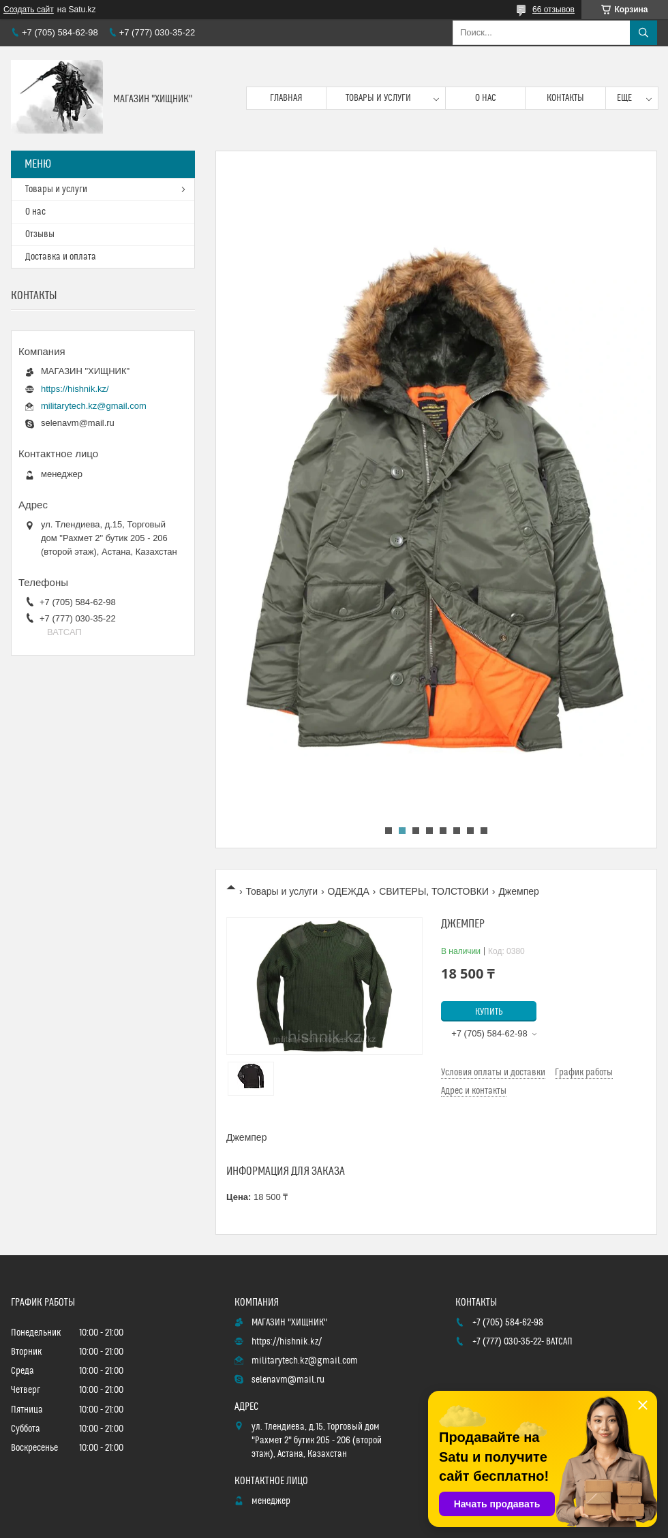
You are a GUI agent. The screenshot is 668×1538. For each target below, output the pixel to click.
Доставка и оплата (60, 256)
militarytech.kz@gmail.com (94, 406)
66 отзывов (553, 9)
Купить (489, 1011)
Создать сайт (28, 9)
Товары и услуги (378, 98)
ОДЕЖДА (348, 891)
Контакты (565, 98)
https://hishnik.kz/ (75, 389)
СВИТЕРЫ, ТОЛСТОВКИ (434, 891)
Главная (286, 98)
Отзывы (40, 234)
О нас (485, 98)
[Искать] (643, 32)
